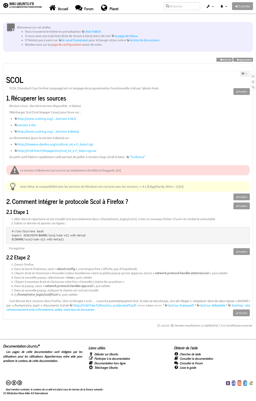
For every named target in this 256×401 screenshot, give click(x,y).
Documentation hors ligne (106, 363)
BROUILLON (224, 59)
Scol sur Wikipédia (212, 305)
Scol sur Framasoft (181, 305)
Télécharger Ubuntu (103, 367)
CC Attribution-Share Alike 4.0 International (25, 393)
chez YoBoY (93, 31)
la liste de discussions (144, 40)
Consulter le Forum (188, 363)
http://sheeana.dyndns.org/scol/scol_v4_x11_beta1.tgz (55, 144)
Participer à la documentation (109, 358)
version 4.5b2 (27, 125)
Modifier (243, 91)
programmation (243, 59)
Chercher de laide (187, 354)
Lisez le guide (185, 367)
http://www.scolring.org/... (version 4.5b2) (47, 118)
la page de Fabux (126, 36)
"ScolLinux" (137, 157)
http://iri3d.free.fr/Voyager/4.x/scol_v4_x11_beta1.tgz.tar (57, 150)
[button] (210, 6)
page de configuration (66, 44)
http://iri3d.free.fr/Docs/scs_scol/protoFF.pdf (104, 305)
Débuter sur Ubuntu (103, 354)
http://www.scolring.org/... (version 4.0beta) (48, 131)
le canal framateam (75, 40)
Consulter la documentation (193, 358)
